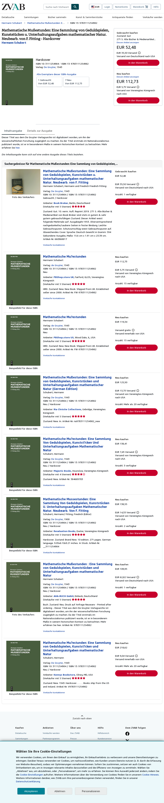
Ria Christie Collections (67, 409)
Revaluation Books (64, 531)
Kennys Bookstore (64, 674)
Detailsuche (8, 17)
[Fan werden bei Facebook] (127, 734)
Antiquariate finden (122, 17)
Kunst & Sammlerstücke (89, 17)
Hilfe (156, 6)
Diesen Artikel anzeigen (128, 42)
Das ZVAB (75, 733)
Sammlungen (31, 17)
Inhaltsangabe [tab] (13, 130)
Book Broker (61, 203)
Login (107, 6)
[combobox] (57, 7)
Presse (73, 738)
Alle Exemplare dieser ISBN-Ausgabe (56, 74)
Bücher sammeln (57, 17)
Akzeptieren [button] (31, 791)
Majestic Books (62, 470)
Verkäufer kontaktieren (54, 245)
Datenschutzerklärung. (28, 781)
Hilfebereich (103, 733)
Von (49, 81)
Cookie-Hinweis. (150, 774)
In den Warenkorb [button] (138, 62)
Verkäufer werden (152, 17)
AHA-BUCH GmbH (64, 596)
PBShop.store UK (64, 277)
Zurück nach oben (82, 718)
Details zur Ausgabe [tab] (39, 130)
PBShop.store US (64, 337)
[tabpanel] (56, 146)
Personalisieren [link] (91, 791)
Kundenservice (105, 738)
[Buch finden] (75, 7)
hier (18, 147)
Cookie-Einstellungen (31, 774)
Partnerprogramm (51, 738)
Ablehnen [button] (59, 791)
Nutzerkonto (121, 6)
